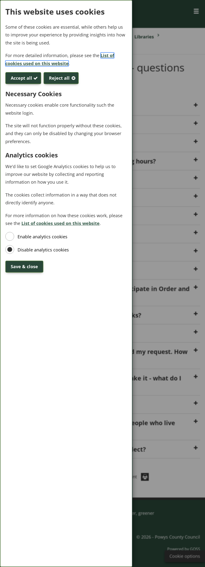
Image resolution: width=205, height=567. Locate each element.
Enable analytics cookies (42, 237)
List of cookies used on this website (60, 223)
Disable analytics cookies (43, 250)
